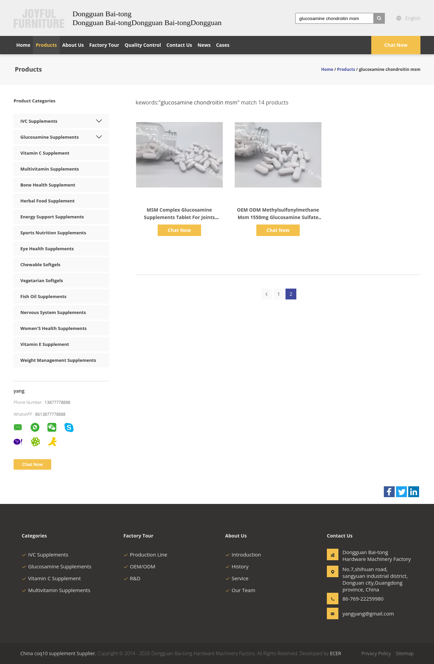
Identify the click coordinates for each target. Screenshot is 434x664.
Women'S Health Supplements (53, 328)
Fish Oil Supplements (43, 296)
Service (237, 578)
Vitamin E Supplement (44, 344)
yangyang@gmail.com (363, 613)
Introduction (243, 554)
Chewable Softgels (40, 264)
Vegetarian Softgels (41, 280)
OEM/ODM (139, 566)
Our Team (240, 590)
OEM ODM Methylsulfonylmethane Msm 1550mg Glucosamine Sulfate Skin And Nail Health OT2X (278, 217)
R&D (131, 578)
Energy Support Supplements (52, 217)
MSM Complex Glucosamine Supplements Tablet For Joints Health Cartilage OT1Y (179, 217)
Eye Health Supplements (47, 249)
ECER (335, 653)
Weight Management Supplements (58, 360)
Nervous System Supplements (53, 312)
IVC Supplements (38, 121)
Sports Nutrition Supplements (53, 233)
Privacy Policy (376, 653)
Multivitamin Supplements (49, 169)
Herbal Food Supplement (47, 201)
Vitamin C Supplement (45, 153)
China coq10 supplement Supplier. (58, 653)
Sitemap (405, 653)
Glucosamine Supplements (49, 137)
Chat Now (395, 45)
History (237, 566)
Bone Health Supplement (47, 185)
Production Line (145, 554)
